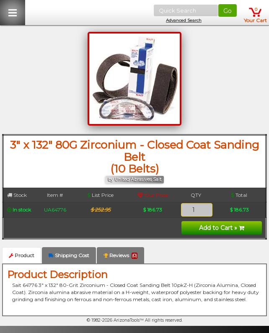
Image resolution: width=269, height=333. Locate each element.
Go (227, 11)
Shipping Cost (69, 255)
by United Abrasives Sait (134, 179)
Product (21, 255)
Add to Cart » (221, 228)
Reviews (120, 255)
